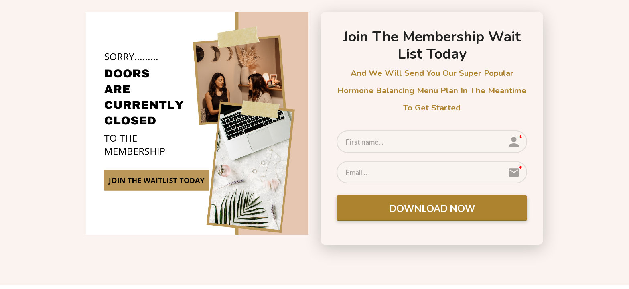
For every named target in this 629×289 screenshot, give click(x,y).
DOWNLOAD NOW (432, 208)
